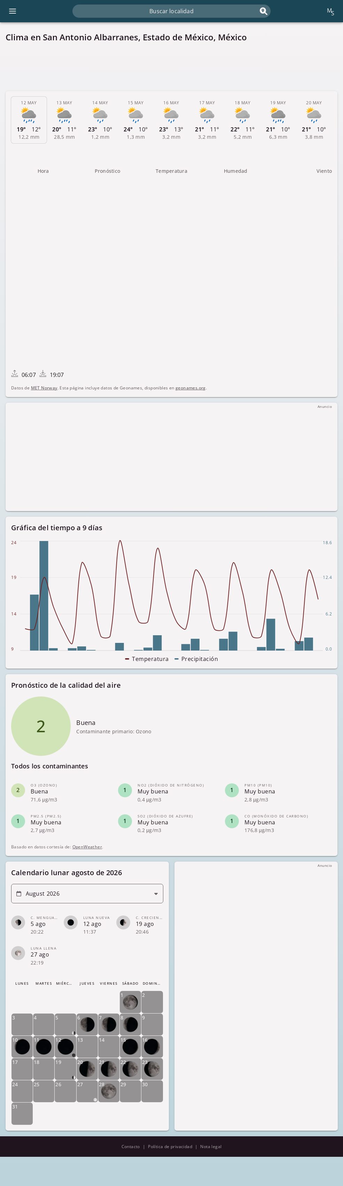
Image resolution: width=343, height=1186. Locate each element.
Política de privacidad (170, 1146)
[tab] (29, 120)
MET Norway (44, 388)
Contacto (131, 1146)
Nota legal (210, 1146)
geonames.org (191, 388)
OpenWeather (87, 847)
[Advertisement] (171, 66)
